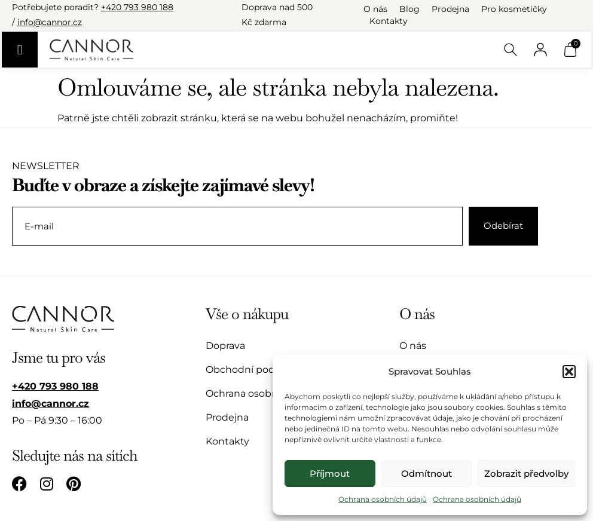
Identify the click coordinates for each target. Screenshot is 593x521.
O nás (375, 9)
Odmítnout (426, 473)
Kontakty (388, 21)
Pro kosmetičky (514, 9)
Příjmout (330, 473)
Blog (409, 9)
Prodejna (450, 9)
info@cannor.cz (49, 22)
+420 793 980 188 (137, 7)
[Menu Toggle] (20, 50)
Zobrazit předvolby (526, 473)
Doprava (225, 345)
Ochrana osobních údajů (382, 499)
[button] (569, 372)
